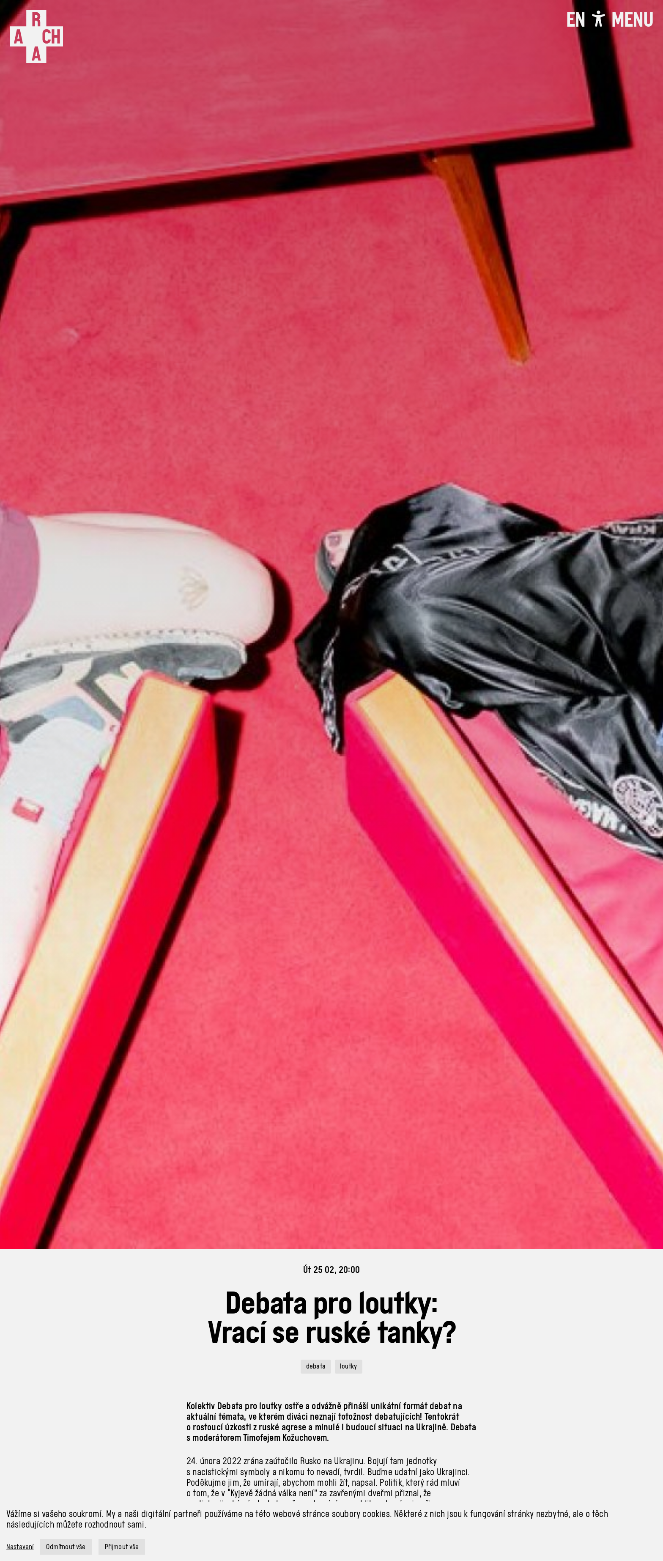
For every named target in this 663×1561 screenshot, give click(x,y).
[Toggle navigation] (632, 19)
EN (575, 19)
